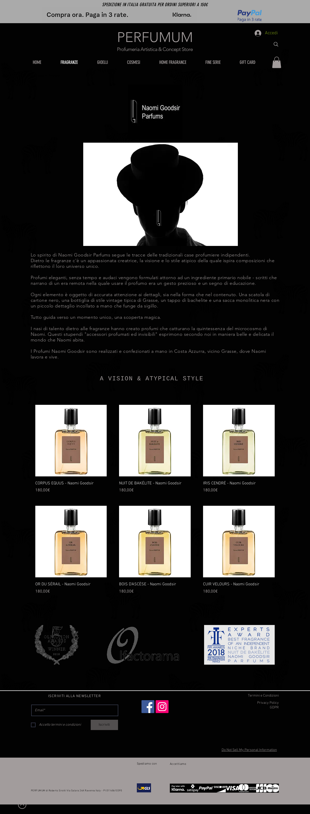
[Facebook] (147, 706)
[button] (108, 62)
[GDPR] (251, 707)
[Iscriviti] (104, 725)
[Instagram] (162, 706)
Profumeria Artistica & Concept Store (155, 49)
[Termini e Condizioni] (251, 695)
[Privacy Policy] (251, 703)
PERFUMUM (155, 37)
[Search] (276, 44)
